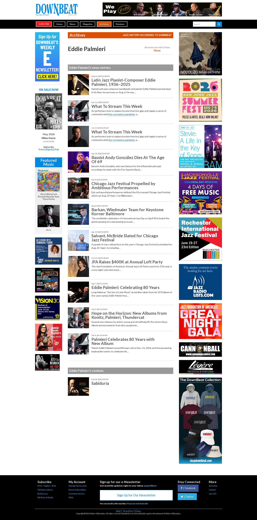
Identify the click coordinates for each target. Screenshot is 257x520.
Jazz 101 (212, 493)
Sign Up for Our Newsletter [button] (136, 495)
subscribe (44, 24)
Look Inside (48, 141)
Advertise (213, 486)
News (73, 24)
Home (59, 24)
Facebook (188, 488)
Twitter (187, 496)
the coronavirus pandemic (122, 114)
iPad (56, 149)
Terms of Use (128, 511)
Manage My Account (78, 486)
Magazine (87, 24)
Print (41, 149)
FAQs (71, 497)
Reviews (120, 24)
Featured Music (48, 162)
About (118, 511)
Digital (49, 149)
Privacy (138, 511)
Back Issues (43, 493)
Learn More (150, 485)
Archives (104, 24)
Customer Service (77, 493)
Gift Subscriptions (45, 489)
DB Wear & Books (45, 497)
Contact (212, 489)
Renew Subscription (77, 489)
